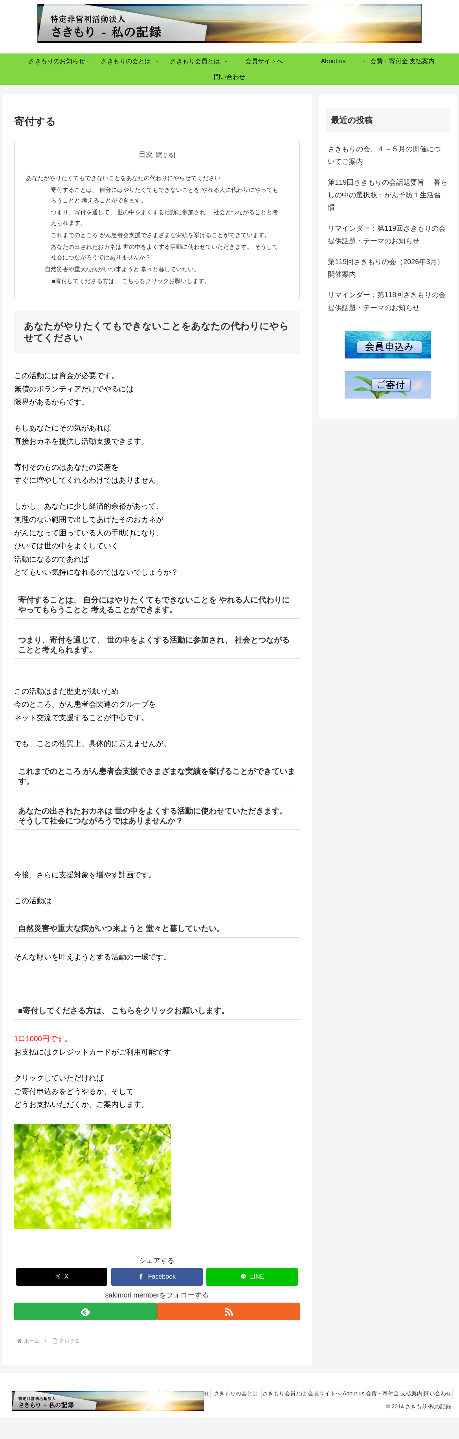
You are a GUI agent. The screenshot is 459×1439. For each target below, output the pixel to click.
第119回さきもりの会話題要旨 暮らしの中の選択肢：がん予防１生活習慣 (388, 195)
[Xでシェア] (62, 1298)
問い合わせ (434, 1414)
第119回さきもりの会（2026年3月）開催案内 (386, 268)
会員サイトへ (301, 1414)
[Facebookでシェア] (157, 1298)
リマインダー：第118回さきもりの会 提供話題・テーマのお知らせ (387, 301)
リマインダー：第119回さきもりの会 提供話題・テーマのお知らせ (387, 234)
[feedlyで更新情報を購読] (85, 1333)
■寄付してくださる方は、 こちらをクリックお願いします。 (138, 301)
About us (337, 1414)
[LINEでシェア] (252, 1298)
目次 (146, 154)
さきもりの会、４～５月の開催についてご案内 (384, 155)
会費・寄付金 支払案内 (384, 1414)
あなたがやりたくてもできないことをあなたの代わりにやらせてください (129, 178)
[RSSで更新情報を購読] (229, 1333)
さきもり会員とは (255, 1414)
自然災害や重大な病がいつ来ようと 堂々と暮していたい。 (129, 288)
